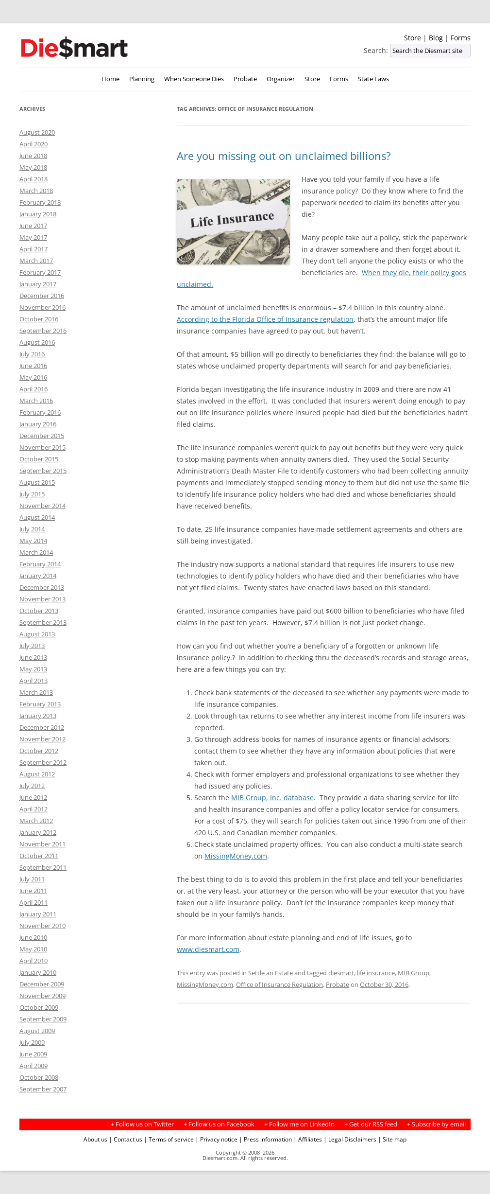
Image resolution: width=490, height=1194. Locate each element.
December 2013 (41, 587)
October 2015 (38, 459)
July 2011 (32, 879)
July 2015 (32, 494)
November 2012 (42, 739)
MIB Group (413, 972)
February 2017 (40, 272)
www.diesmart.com (208, 949)
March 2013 (36, 692)
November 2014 (42, 505)
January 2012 (37, 832)
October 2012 (38, 750)
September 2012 (43, 762)
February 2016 (40, 412)
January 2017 (37, 284)
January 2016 (37, 424)
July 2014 (32, 529)
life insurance (376, 972)
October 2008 (38, 1077)
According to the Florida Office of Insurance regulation (265, 319)
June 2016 (33, 365)
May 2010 (33, 949)
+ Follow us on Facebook (219, 1124)
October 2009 (38, 1007)
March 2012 (36, 820)
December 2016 (41, 295)
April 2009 (33, 1065)
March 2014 (36, 552)
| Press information (265, 1139)
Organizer (281, 79)
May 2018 (33, 167)
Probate (245, 79)
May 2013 (33, 669)
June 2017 (33, 225)
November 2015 (42, 447)
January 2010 (37, 972)
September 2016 (43, 330)
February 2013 (40, 704)
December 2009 (41, 984)
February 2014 (40, 564)
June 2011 (33, 890)
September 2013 (43, 622)
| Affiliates (307, 1139)
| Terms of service (169, 1139)
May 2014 (33, 540)
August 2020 (37, 132)
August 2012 (37, 774)
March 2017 (36, 260)
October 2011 (38, 855)
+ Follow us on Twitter (142, 1124)
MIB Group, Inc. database (272, 797)
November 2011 (42, 844)
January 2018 (37, 214)
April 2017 (33, 249)
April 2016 (33, 389)
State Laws (373, 79)
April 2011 (33, 902)
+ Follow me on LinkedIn (299, 1124)
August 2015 (37, 482)
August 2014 (37, 517)
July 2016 (32, 354)
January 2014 (37, 575)
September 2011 (43, 867)
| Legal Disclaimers (349, 1139)
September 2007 (43, 1089)
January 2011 (37, 914)
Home (110, 79)
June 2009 (33, 1054)
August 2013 (37, 634)
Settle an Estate (270, 972)
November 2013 (42, 599)
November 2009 (42, 995)
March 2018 (36, 190)
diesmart (341, 972)
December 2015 (41, 435)
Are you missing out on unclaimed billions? (284, 155)
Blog (436, 37)
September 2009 (43, 1019)
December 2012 (41, 727)
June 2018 (33, 155)
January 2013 (37, 715)
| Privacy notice (216, 1139)
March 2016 (36, 400)
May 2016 (33, 377)
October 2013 (38, 610)
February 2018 (40, 202)
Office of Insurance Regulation (279, 984)
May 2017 (33, 237)
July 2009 (32, 1042)
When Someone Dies (194, 79)
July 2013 (32, 645)
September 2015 (43, 470)
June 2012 (33, 797)
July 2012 (32, 785)
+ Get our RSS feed (370, 1124)
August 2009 (37, 1030)
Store (412, 37)
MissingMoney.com (235, 855)
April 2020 (33, 144)
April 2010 (33, 960)
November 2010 (42, 925)
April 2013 (33, 680)
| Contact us (125, 1139)
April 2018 (33, 179)
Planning (141, 79)
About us (95, 1139)
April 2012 (33, 809)
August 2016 (37, 342)
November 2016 (42, 307)
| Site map (392, 1139)
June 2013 (33, 657)
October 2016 (38, 319)
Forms (461, 37)
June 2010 (33, 937)
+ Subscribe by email (436, 1124)
